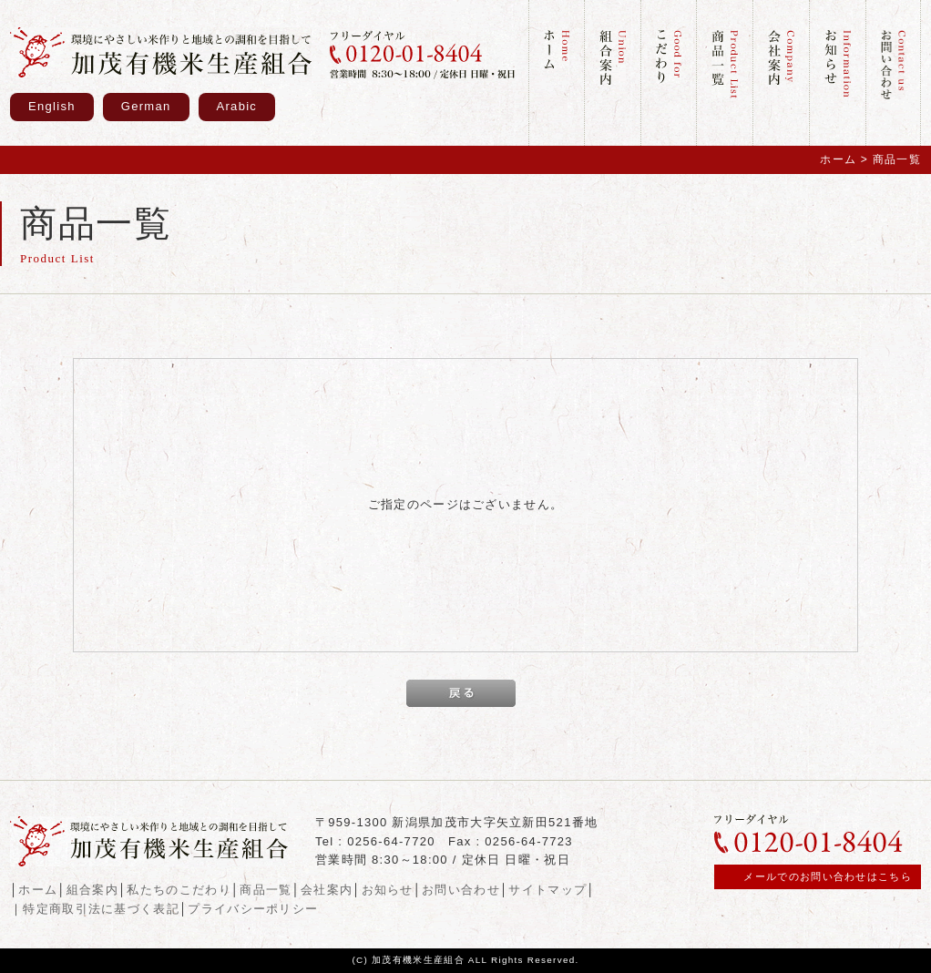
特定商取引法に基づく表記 (101, 909)
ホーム (838, 159)
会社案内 (327, 889)
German (146, 106)
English (52, 106)
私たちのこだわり (178, 889)
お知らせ (388, 889)
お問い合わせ (461, 889)
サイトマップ (547, 889)
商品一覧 (266, 889)
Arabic (237, 106)
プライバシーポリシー (253, 909)
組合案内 (92, 889)
